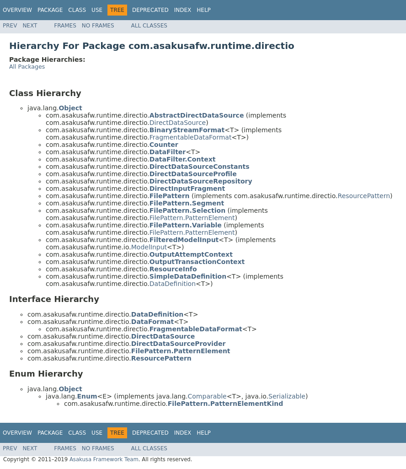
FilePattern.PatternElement (192, 217)
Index (183, 10)
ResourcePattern (364, 195)
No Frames (98, 25)
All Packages (27, 66)
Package (50, 10)
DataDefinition (173, 283)
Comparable (207, 396)
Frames (65, 25)
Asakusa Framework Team (104, 459)
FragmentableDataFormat (191, 137)
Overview (17, 10)
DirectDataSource (178, 122)
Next (29, 25)
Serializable (286, 396)
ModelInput (149, 247)
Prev (10, 25)
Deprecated (150, 10)
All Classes (149, 25)
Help (204, 10)
